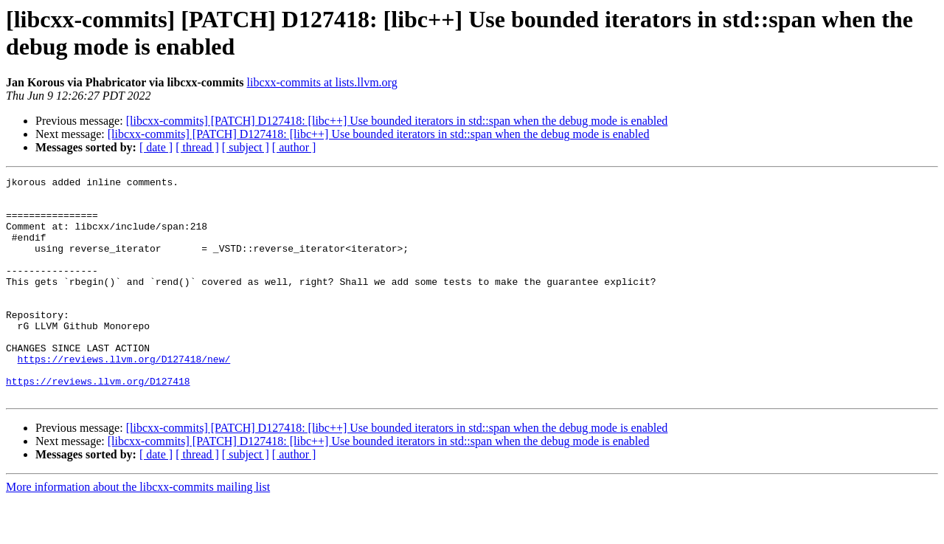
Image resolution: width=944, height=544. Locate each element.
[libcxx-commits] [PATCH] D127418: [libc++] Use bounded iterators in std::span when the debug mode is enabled (397, 120)
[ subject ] (245, 147)
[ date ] (156, 147)
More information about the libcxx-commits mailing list (138, 531)
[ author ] (294, 147)
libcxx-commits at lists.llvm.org (322, 82)
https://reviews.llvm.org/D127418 (98, 423)
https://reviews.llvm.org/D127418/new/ (124, 396)
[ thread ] (197, 147)
